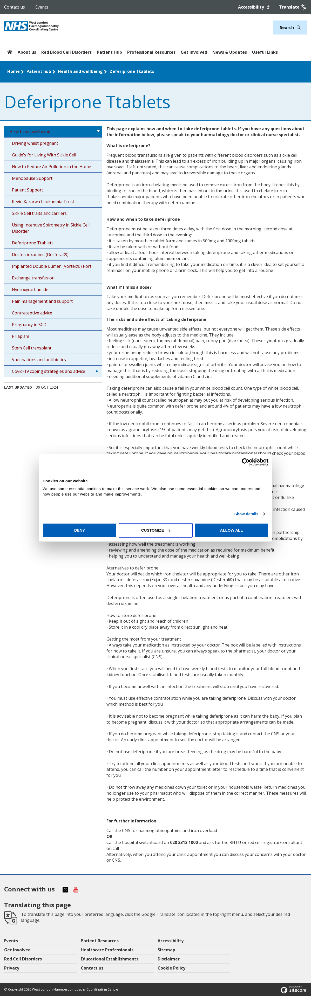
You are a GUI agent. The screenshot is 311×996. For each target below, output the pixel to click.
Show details (246, 514)
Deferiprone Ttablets (132, 71)
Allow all (231, 530)
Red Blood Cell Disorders (66, 52)
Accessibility (171, 941)
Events (41, 7)
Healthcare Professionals (107, 950)
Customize (155, 530)
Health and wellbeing (80, 71)
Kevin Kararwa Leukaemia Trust (43, 201)
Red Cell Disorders (23, 959)
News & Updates (229, 52)
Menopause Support (32, 178)
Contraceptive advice (32, 313)
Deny (79, 530)
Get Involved (194, 52)
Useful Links (265, 52)
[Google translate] (293, 7)
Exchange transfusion (33, 278)
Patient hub (38, 71)
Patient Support (27, 190)
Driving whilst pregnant (35, 143)
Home (13, 71)
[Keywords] (287, 27)
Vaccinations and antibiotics (39, 359)
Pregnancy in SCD (29, 324)
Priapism (20, 336)
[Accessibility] (254, 7)
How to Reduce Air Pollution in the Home (51, 166)
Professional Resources (151, 52)
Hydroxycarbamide (30, 289)
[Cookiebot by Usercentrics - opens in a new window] (245, 462)
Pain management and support (42, 301)
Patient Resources (100, 941)
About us (27, 52)
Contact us (14, 7)
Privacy (11, 968)
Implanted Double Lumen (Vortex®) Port (51, 266)
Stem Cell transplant (31, 348)
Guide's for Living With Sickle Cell (44, 155)
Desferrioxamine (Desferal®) (40, 254)
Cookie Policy (171, 968)
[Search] (297, 27)
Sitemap (166, 950)
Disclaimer (169, 959)
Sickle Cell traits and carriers (39, 213)
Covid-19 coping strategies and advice (48, 371)
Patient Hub (109, 52)
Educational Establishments (109, 959)
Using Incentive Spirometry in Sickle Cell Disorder (51, 228)
